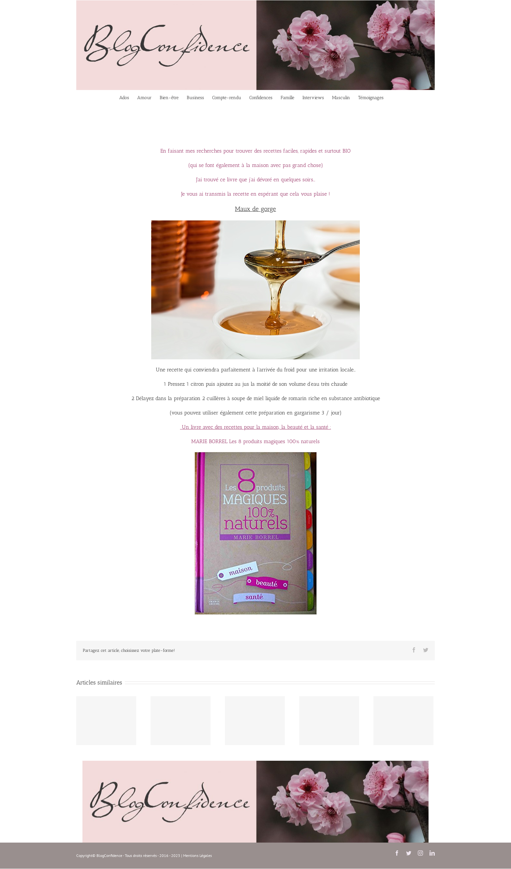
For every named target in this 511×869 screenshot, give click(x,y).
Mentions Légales (197, 855)
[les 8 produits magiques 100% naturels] (256, 454)
